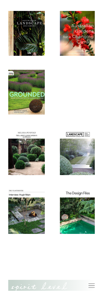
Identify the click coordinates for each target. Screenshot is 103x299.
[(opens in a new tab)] (31, 152)
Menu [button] (91, 282)
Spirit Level (39, 288)
